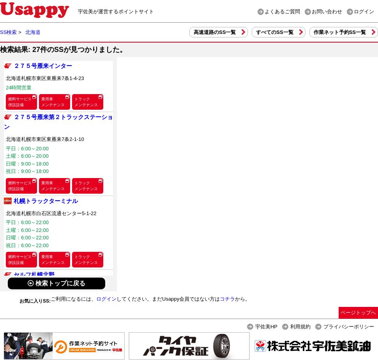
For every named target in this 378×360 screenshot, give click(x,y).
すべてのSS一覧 (274, 32)
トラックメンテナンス (86, 102)
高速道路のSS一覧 (215, 32)
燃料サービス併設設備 (20, 102)
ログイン (364, 11)
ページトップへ (358, 312)
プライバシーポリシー (348, 327)
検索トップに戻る (56, 283)
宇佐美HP (266, 327)
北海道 (33, 32)
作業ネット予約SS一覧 (340, 32)
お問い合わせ (327, 11)
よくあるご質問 (282, 11)
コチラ (227, 299)
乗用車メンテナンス (53, 102)
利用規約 (300, 327)
